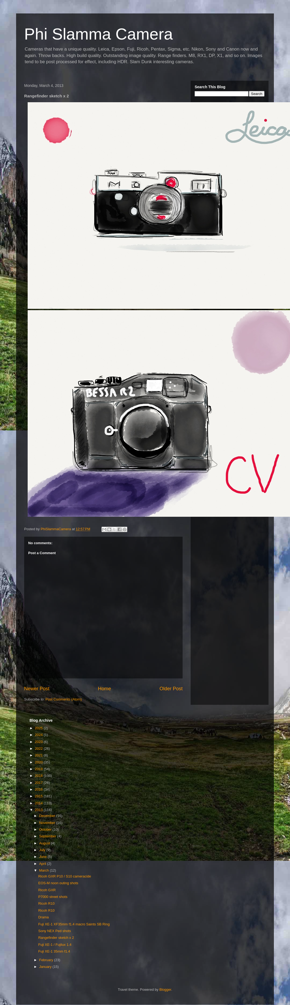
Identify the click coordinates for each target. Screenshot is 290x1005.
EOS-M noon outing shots (58, 883)
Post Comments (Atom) (64, 699)
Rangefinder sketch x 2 (56, 938)
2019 (39, 769)
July (42, 850)
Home (104, 688)
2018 (39, 776)
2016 (39, 789)
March (44, 870)
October (46, 829)
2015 (39, 796)
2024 (39, 735)
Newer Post (36, 688)
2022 (39, 748)
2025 (39, 728)
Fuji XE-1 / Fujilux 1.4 (54, 945)
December (47, 816)
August (45, 843)
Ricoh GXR (47, 890)
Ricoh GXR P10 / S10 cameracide (64, 876)
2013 (39, 810)
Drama (43, 917)
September (48, 836)
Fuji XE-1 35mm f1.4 (54, 951)
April (43, 864)
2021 (39, 755)
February (46, 960)
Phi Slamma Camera (98, 34)
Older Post (171, 688)
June (43, 857)
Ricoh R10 (46, 903)
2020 (39, 762)
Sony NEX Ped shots (54, 931)
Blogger (165, 990)
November (47, 823)
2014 (39, 803)
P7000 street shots (52, 897)
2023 (39, 742)
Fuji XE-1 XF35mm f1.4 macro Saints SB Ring (74, 924)
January (46, 967)
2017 (39, 783)
